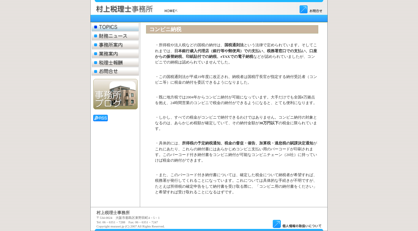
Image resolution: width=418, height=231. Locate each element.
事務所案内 (115, 44)
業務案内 (115, 53)
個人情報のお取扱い (297, 223)
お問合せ (311, 8)
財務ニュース (115, 35)
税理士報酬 (115, 62)
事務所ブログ (115, 94)
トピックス (115, 27)
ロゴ (140, 9)
